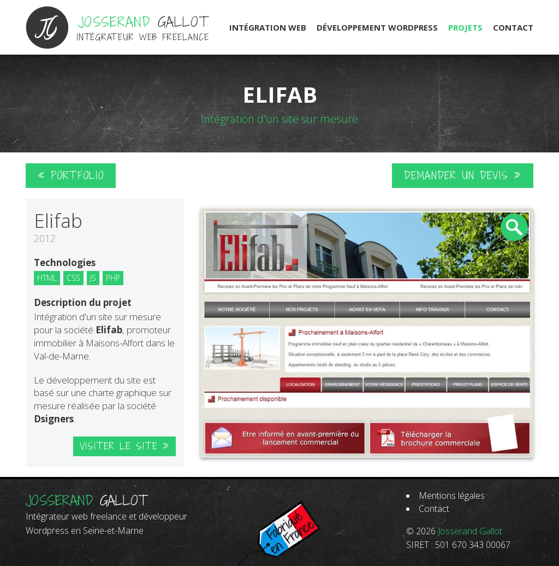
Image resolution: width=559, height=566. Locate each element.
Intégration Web (267, 27)
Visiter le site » (124, 446)
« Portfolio (71, 175)
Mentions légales (452, 496)
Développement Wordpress (377, 27)
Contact (513, 27)
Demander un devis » (462, 175)
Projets (465, 27)
